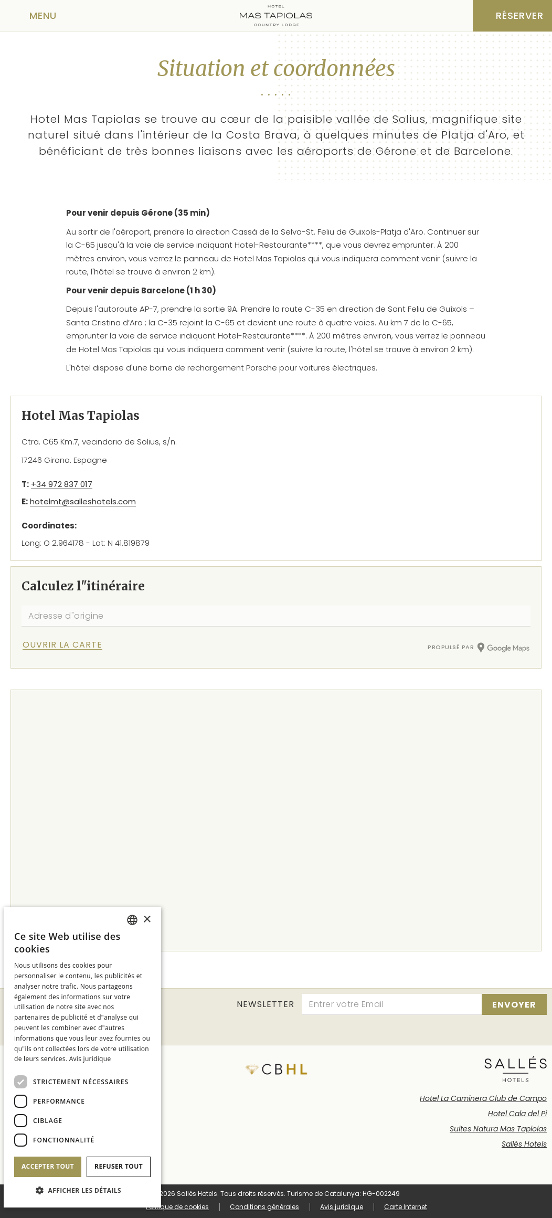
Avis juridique (341, 1206)
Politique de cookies (177, 1206)
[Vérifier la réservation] (512, 15)
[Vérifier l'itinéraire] (75, 644)
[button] (82, 1190)
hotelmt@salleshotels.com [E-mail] (83, 501)
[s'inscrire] (514, 1004)
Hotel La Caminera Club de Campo (483, 1098)
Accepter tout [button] (48, 1166)
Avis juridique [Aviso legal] (90, 1058)
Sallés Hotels (524, 1144)
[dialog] (82, 1057)
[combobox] (132, 920)
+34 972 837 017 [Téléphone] (61, 484)
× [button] (147, 920)
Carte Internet (405, 1206)
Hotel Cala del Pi (517, 1113)
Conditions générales (264, 1206)
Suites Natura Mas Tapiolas (498, 1129)
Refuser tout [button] (118, 1166)
